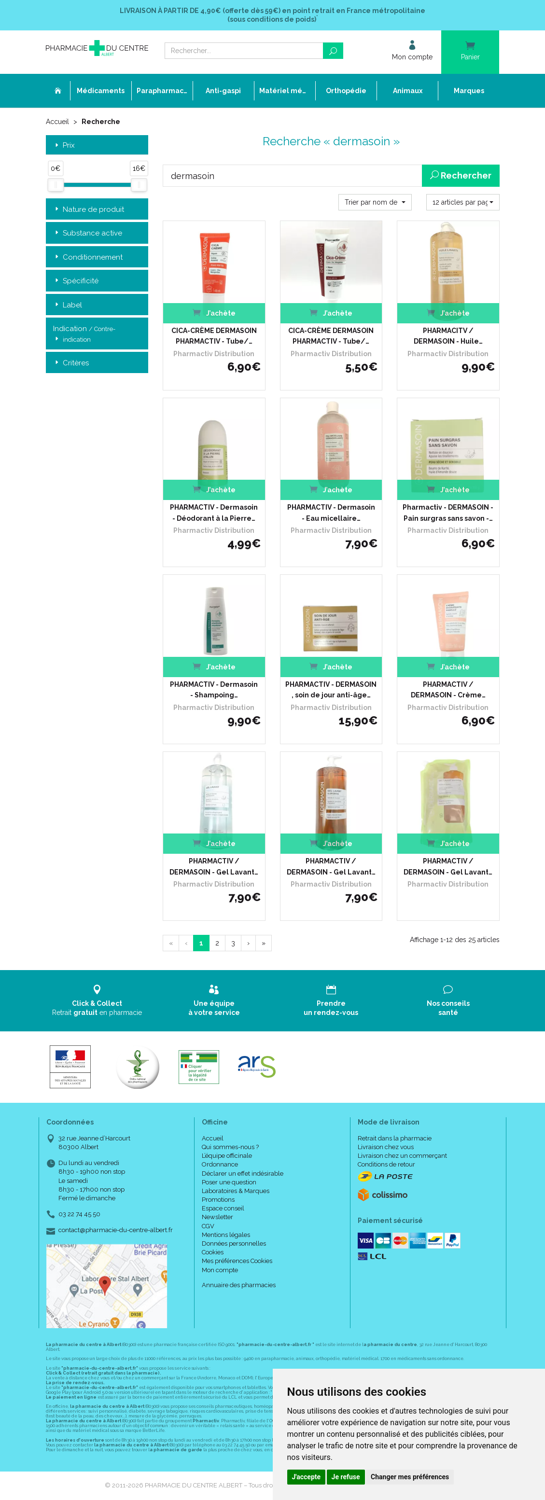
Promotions (218, 1199)
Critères (71, 363)
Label (67, 305)
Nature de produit (88, 210)
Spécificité (75, 281)
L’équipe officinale (227, 1155)
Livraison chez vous (386, 1147)
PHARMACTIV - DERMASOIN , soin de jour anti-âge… (331, 690)
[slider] (55, 185)
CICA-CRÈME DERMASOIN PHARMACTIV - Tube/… (214, 336)
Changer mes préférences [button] (410, 1477)
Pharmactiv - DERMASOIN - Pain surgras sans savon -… (448, 512)
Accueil (57, 121)
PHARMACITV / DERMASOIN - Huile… (448, 336)
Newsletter (217, 1217)
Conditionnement (88, 257)
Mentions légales (226, 1234)
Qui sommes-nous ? (230, 1147)
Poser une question (229, 1182)
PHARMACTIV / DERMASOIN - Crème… (448, 690)
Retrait (97, 1000)
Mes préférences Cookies (237, 1260)
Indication (84, 334)
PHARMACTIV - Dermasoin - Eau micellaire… (331, 512)
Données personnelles (234, 1243)
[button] (375, 202)
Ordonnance (220, 1164)
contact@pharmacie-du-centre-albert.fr (115, 1230)
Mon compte (220, 1270)
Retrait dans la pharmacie (395, 1138)
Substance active (87, 233)
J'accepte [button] (306, 1477)
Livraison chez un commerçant (402, 1155)
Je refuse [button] (346, 1477)
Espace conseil (223, 1208)
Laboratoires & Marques (235, 1190)
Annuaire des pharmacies (239, 1285)
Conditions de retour (386, 1164)
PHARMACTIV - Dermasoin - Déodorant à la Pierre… (214, 512)
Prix (64, 145)
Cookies (213, 1252)
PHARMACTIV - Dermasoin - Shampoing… (214, 690)
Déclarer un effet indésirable (242, 1173)
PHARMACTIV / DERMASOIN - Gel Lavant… (213, 866)
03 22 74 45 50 (79, 1214)
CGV (208, 1226)
